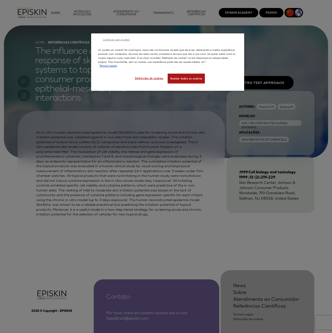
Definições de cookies (149, 78)
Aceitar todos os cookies (186, 78)
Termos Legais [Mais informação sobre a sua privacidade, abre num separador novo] (108, 65)
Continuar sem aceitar (116, 39)
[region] (167, 62)
